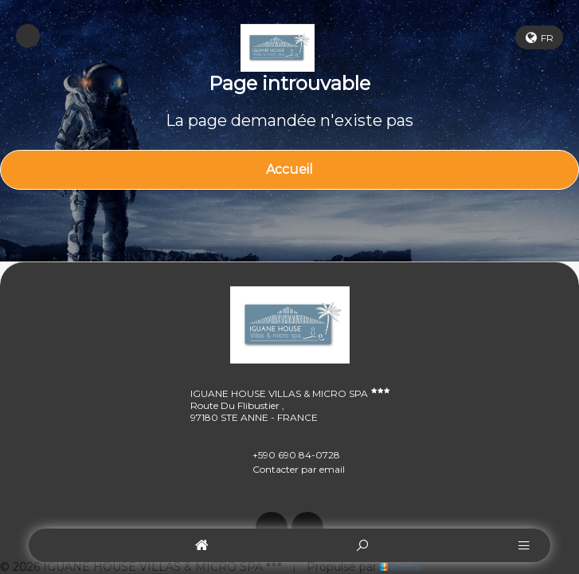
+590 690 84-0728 (287, 454)
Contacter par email (289, 469)
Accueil (289, 169)
